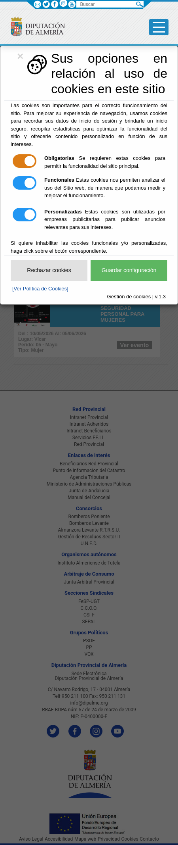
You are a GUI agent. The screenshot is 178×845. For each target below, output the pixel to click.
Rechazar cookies (49, 270)
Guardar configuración (129, 270)
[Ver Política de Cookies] (40, 289)
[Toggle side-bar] (159, 27)
